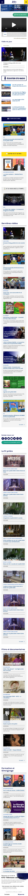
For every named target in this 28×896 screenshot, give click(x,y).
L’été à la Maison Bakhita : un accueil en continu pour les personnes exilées (13, 343)
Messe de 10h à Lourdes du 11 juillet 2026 (14, 564)
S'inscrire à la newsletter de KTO (12, 442)
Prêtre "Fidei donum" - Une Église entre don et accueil (13, 669)
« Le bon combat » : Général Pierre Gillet (13, 175)
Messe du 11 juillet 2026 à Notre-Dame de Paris (14, 471)
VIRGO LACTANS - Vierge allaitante (12, 750)
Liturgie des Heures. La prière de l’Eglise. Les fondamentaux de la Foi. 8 (14, 817)
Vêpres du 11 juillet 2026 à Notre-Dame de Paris (13, 495)
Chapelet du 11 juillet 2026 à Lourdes (12, 518)
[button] (24, 424)
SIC (4, 137)
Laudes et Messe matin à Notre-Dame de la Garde (13, 584)
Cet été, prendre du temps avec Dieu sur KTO (19, 85)
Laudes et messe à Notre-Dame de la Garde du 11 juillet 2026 (13, 587)
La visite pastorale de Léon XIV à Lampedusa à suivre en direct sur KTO (19, 108)
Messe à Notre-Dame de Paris (10, 468)
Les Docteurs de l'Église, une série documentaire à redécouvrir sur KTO (19, 93)
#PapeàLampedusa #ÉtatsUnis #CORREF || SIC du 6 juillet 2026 (14, 416)
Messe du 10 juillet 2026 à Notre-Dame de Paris (13, 610)
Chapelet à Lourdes (8, 516)
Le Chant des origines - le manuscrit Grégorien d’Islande (13, 210)
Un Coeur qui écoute (8, 172)
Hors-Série (6, 45)
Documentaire (6, 667)
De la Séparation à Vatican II (14, 33)
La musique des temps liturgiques (12, 871)
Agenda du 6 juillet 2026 (9, 392)
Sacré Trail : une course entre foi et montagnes (12, 293)
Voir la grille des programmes (20, 38)
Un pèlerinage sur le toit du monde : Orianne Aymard (12, 844)
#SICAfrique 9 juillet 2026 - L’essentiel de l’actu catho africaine (13, 318)
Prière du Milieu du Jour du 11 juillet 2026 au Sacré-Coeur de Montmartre (14, 541)
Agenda (5, 390)
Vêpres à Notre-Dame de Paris (10, 492)
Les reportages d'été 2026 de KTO (18, 100)
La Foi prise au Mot (7, 814)
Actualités (6, 340)
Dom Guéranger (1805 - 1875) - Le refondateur (12, 697)
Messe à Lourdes (7, 562)
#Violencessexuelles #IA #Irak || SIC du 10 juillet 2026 (13, 140)
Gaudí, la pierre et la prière (10, 724)
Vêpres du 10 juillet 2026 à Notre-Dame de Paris (13, 634)
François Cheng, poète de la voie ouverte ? (12, 63)
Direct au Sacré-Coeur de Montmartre (12, 538)
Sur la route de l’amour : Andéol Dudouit (13, 790)
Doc (4, 207)
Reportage (5, 290)
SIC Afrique (6, 315)
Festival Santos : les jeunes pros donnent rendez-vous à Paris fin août (13, 367)
